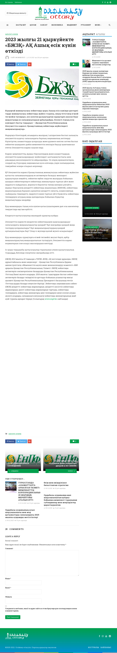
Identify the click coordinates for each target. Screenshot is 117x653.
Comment (9, 548)
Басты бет (21, 25)
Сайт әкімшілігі (18, 57)
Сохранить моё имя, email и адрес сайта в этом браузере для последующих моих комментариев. (41, 609)
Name (8, 578)
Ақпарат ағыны (11, 34)
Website (8, 597)
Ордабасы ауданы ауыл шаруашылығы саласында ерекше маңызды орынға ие (94, 117)
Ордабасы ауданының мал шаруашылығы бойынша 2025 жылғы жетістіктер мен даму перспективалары (96, 105)
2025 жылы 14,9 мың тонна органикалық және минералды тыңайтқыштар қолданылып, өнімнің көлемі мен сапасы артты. (96, 92)
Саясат (43, 25)
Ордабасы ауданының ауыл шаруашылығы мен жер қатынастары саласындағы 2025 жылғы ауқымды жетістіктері (22, 514)
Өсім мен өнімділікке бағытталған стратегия (56, 483)
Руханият (86, 25)
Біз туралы (9, 2)
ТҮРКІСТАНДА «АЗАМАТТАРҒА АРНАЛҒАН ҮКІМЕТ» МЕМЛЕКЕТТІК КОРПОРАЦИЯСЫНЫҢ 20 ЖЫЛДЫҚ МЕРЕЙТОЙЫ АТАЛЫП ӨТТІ (29, 491)
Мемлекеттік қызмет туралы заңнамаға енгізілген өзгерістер (101, 63)
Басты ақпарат (92, 227)
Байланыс (18, 2)
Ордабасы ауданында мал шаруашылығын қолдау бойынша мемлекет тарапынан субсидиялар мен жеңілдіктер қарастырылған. (60, 500)
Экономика (57, 25)
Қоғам (33, 25)
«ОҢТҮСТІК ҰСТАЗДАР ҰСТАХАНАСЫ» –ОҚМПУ (96, 232)
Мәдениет (72, 25)
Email (8, 588)
